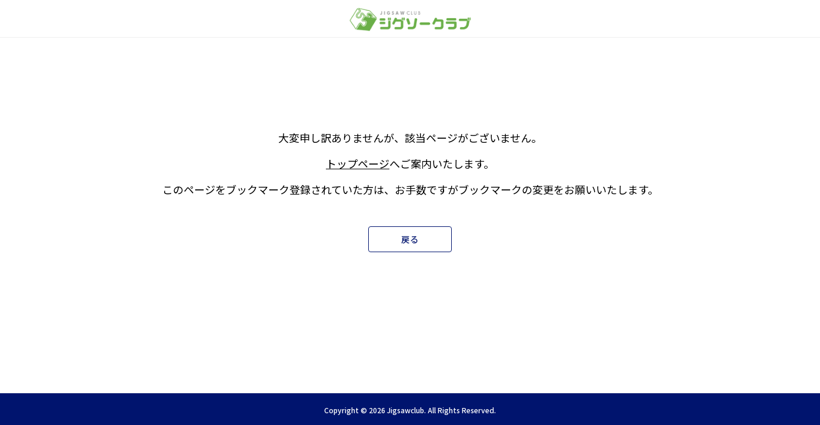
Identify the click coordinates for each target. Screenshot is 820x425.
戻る (410, 239)
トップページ (357, 162)
